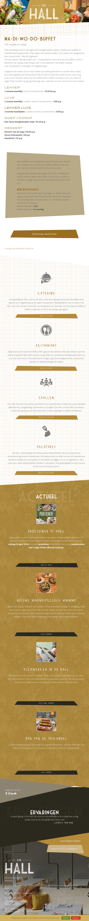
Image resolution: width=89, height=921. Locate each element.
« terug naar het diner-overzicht (18, 248)
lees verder (46, 772)
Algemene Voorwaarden (15, 900)
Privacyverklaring (12, 903)
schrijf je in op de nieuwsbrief (64, 849)
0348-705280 (14, 911)
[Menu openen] (84, 4)
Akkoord (66, 918)
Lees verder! (46, 634)
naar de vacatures (46, 473)
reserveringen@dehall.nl (22, 908)
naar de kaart (46, 368)
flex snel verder (46, 703)
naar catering (46, 316)
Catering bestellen (44, 235)
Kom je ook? (46, 565)
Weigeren (75, 918)
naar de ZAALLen (46, 417)
